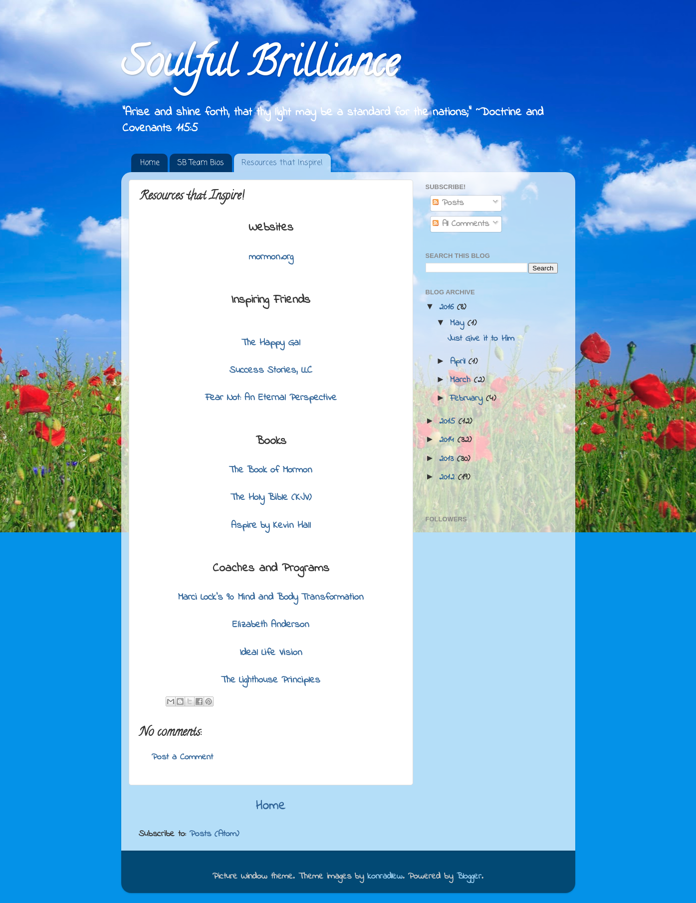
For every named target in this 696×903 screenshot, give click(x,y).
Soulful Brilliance (259, 67)
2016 (448, 307)
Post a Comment (182, 757)
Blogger (469, 876)
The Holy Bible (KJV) (271, 497)
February (468, 398)
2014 (448, 440)
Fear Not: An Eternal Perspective (271, 398)
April (459, 361)
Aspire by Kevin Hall (271, 525)
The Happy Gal (270, 343)
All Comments (461, 224)
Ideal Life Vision (270, 653)
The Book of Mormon (270, 470)
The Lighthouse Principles (270, 680)
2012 (448, 477)
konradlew (385, 876)
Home (150, 163)
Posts (448, 203)
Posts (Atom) (214, 834)
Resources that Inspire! (282, 163)
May (458, 323)
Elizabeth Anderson (270, 625)
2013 (448, 458)
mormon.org (270, 257)
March (462, 380)
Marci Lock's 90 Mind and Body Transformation (271, 597)
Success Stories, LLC (271, 370)
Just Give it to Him (481, 338)
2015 (449, 421)
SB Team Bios (200, 163)
